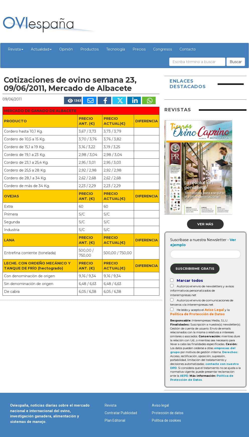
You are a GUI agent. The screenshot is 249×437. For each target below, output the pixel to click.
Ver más (205, 224)
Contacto (187, 49)
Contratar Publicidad (121, 413)
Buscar (236, 62)
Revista (15, 49)
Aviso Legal (214, 310)
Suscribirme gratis (194, 268)
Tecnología (115, 49)
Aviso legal (160, 405)
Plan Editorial (115, 420)
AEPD (184, 375)
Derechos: (230, 352)
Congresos (162, 49)
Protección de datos (167, 413)
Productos (89, 49)
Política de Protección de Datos (197, 314)
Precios (139, 49)
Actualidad (41, 49)
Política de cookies (166, 420)
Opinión (66, 49)
